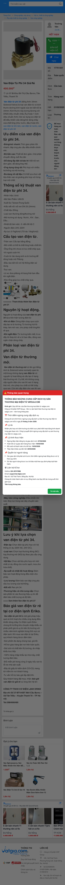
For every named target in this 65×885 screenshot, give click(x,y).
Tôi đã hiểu (54, 491)
